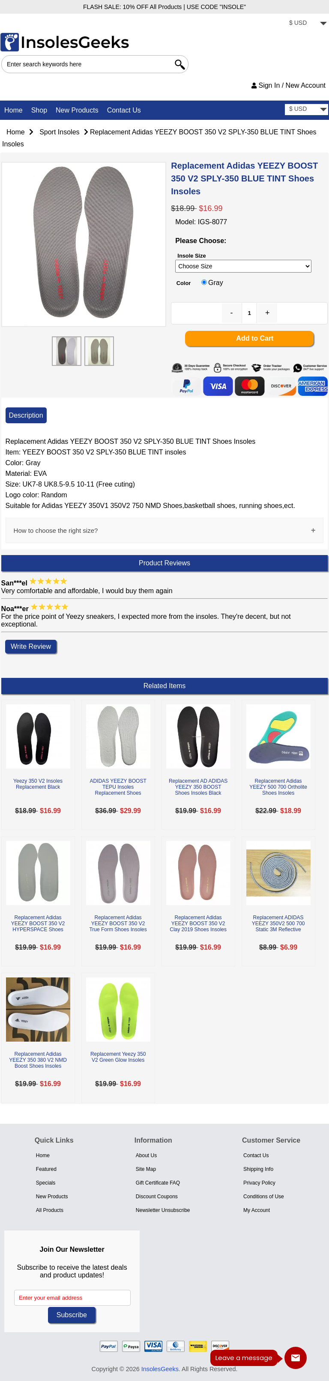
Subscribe (72, 1315)
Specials (45, 1182)
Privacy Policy (259, 1182)
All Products (49, 1210)
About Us (146, 1155)
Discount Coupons (157, 1196)
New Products (77, 110)
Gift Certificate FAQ (158, 1182)
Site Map (146, 1169)
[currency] (306, 23)
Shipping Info (258, 1169)
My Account (256, 1210)
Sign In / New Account (288, 85)
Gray (215, 282)
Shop (39, 110)
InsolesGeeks (160, 1369)
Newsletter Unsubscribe (163, 1210)
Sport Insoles (59, 132)
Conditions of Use (263, 1196)
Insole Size (191, 255)
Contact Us (124, 110)
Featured (46, 1169)
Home (13, 110)
